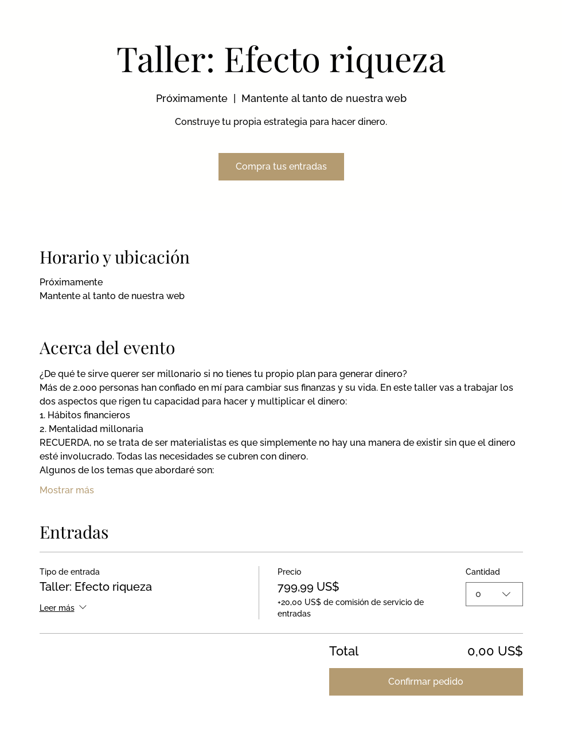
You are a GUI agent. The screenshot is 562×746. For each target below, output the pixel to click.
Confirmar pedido (425, 681)
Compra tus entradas (281, 166)
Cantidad (483, 571)
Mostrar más (67, 490)
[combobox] (494, 594)
